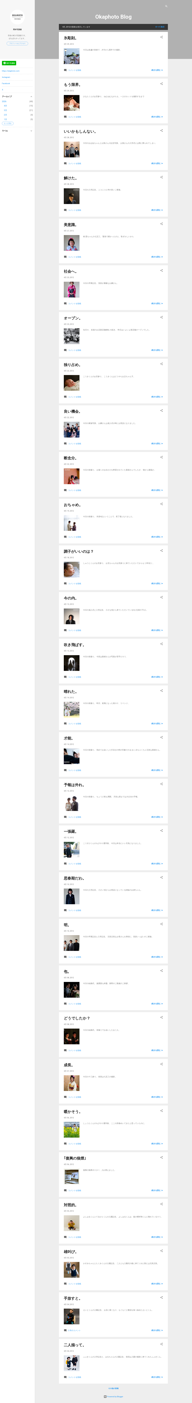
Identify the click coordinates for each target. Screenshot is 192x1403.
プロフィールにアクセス (17, 43)
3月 (5, 110)
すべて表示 (159, 27)
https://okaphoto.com (10, 71)
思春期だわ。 (75, 878)
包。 (67, 971)
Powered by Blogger (113, 1397)
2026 (4, 101)
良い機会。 (73, 411)
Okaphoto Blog (113, 17)
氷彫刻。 (71, 38)
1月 (5, 119)
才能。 (69, 738)
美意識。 (71, 225)
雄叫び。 (71, 1252)
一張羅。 (71, 831)
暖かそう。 (73, 1111)
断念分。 (71, 458)
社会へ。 (71, 271)
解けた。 (71, 178)
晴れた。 (71, 691)
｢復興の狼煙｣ (75, 1158)
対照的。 (71, 1205)
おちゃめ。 (73, 505)
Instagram (6, 77)
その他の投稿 (113, 1388)
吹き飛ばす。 (75, 645)
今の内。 (71, 598)
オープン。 (73, 318)
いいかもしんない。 (81, 131)
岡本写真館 (17, 29)
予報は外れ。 (75, 785)
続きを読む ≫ (157, 70)
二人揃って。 (75, 1345)
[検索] (166, 6)
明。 (67, 925)
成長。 (69, 1065)
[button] (161, 37)
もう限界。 (73, 84)
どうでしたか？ (77, 1018)
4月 (5, 106)
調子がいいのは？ (79, 551)
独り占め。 (73, 365)
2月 (5, 115)
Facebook (6, 83)
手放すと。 (73, 1298)
